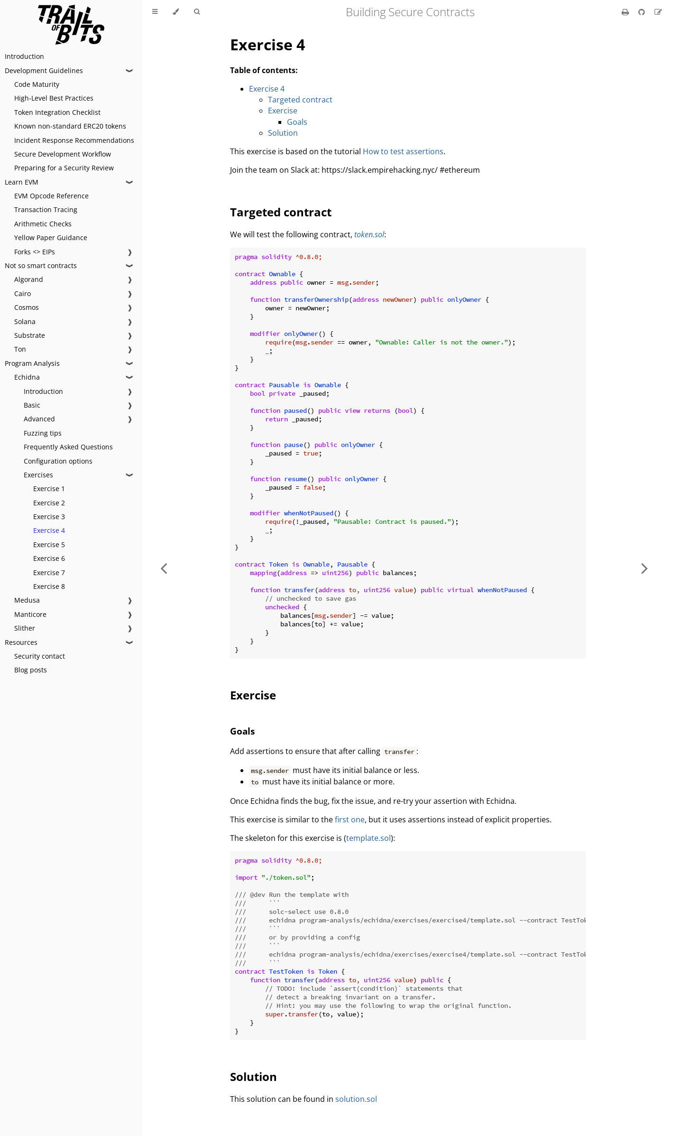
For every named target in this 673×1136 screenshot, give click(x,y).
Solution (283, 133)
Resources (21, 642)
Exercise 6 (49, 558)
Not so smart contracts (41, 265)
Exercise (282, 110)
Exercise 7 (49, 572)
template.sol (368, 838)
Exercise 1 (49, 488)
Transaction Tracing (45, 209)
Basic (32, 405)
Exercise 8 (49, 586)
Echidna (27, 377)
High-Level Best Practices (53, 97)
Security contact (39, 656)
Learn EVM (21, 181)
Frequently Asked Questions (68, 446)
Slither (24, 628)
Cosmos (26, 307)
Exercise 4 (49, 530)
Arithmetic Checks (43, 223)
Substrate (29, 335)
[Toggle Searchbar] (196, 12)
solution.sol (356, 1099)
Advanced (39, 418)
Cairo (22, 293)
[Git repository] (643, 12)
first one (350, 819)
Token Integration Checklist (57, 112)
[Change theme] (175, 12)
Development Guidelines (44, 70)
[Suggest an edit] (658, 12)
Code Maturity (36, 84)
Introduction (24, 56)
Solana (25, 321)
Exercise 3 (49, 516)
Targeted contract (300, 99)
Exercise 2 (49, 502)
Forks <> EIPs (34, 251)
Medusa (27, 600)
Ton (20, 349)
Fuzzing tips (43, 433)
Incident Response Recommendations (74, 140)
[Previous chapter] (163, 568)
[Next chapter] (644, 568)
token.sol (369, 234)
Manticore (30, 614)
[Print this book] (626, 12)
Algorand (28, 279)
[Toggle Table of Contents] (155, 12)
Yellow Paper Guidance (50, 237)
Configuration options (58, 461)
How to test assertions (403, 151)
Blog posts (30, 669)
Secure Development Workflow (62, 153)
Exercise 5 (49, 544)
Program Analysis (32, 363)
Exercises (38, 474)
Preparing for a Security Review (64, 167)
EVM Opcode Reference (51, 195)
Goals (297, 122)
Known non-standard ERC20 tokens (70, 125)
